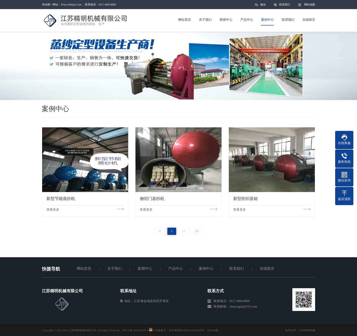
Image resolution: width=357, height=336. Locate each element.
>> (184, 231)
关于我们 (114, 268)
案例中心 (206, 268)
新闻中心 (145, 268)
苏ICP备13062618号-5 (135, 330)
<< (160, 231)
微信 (263, 6)
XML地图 (213, 330)
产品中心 (175, 268)
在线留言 (267, 268)
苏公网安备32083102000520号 (186, 330)
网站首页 (84, 268)
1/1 (197, 231)
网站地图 (309, 4)
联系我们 (284, 4)
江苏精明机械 (307, 330)
